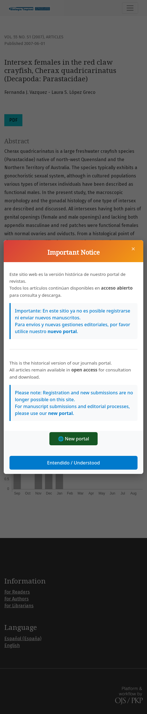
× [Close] (133, 248)
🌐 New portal (73, 439)
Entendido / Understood (73, 463)
